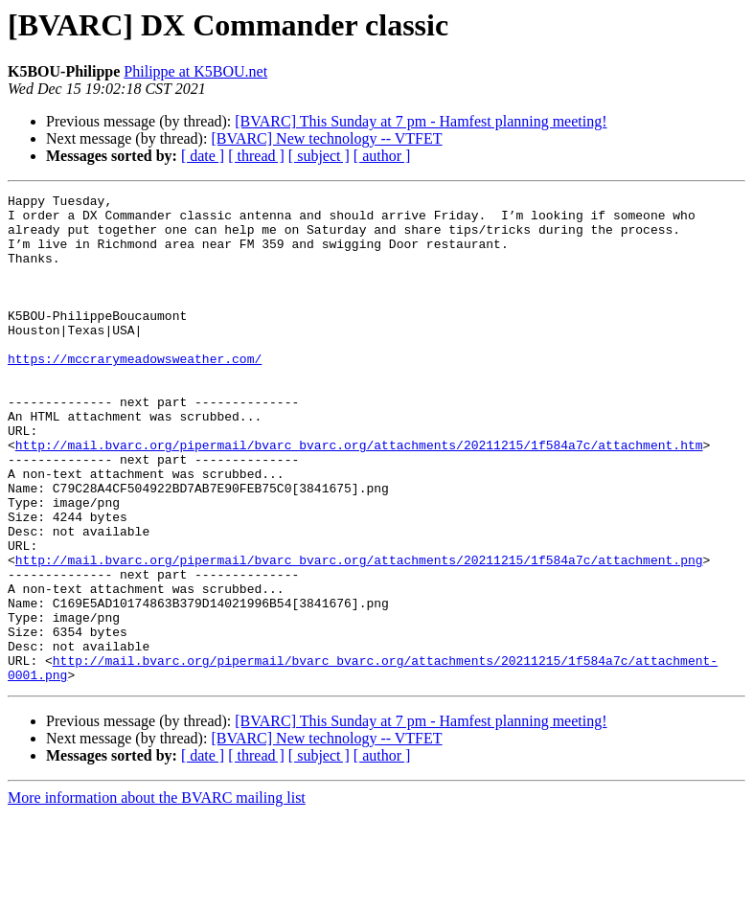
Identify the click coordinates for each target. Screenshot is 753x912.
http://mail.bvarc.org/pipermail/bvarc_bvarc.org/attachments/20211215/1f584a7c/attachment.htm (359, 496)
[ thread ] (256, 156)
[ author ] (382, 156)
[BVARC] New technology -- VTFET (326, 138)
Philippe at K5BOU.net (195, 71)
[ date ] (202, 156)
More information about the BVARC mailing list (157, 895)
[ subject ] (319, 156)
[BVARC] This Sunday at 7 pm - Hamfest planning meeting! (420, 121)
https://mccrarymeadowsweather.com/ (135, 392)
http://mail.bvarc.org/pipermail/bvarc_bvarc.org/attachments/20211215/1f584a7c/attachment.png (359, 634)
